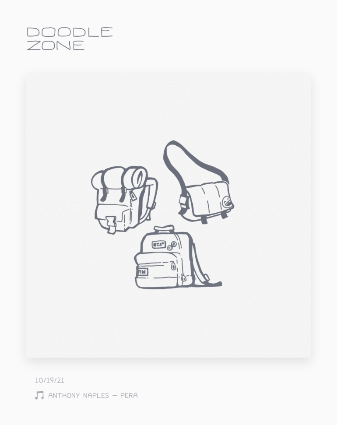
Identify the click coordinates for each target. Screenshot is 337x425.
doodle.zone (70, 38)
